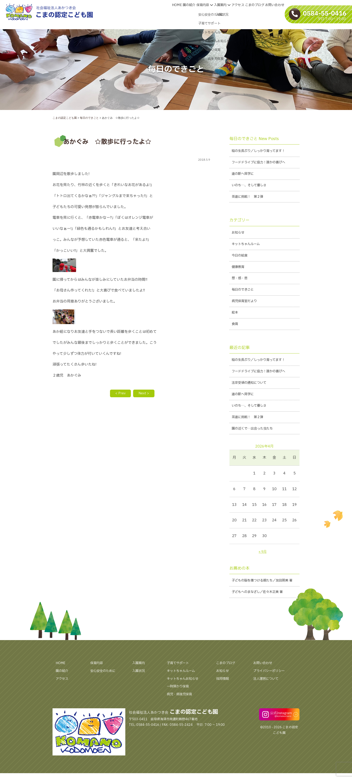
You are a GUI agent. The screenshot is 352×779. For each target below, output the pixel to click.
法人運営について (267, 700)
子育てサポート (179, 684)
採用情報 (223, 700)
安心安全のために (104, 692)
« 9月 (262, 565)
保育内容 (97, 684)
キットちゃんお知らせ (185, 700)
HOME (61, 684)
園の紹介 (63, 692)
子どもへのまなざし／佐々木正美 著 (261, 613)
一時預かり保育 (179, 708)
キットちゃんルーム (183, 692)
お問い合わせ (264, 684)
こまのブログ (227, 684)
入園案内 (139, 684)
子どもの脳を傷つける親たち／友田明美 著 (264, 598)
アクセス (63, 700)
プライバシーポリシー (271, 692)
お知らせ (223, 692)
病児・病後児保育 (181, 715)
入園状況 (139, 692)
